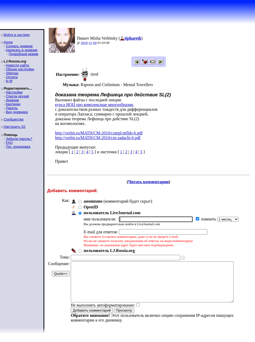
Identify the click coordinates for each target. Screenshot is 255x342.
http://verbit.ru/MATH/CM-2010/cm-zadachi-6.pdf (97, 137)
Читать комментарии (150, 182)
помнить (209, 219)
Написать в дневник (21, 50)
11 (90, 43)
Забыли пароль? (19, 139)
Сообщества (14, 119)
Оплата (12, 77)
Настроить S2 (14, 127)
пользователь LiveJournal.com (112, 213)
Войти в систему (17, 35)
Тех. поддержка (18, 147)
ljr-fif (9, 81)
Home (8, 42)
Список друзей (17, 96)
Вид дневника (17, 112)
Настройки (14, 92)
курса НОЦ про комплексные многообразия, (94, 104)
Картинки (13, 104)
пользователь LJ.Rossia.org (109, 250)
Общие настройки (20, 69)
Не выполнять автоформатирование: (103, 313)
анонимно (93, 201)
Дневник (12, 100)
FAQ (9, 143)
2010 (84, 43)
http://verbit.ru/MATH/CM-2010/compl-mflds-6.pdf (99, 133)
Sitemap (12, 73)
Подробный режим (23, 54)
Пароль (12, 108)
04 (94, 43)
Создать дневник (19, 46)
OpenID (91, 207)
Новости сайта (17, 65)
